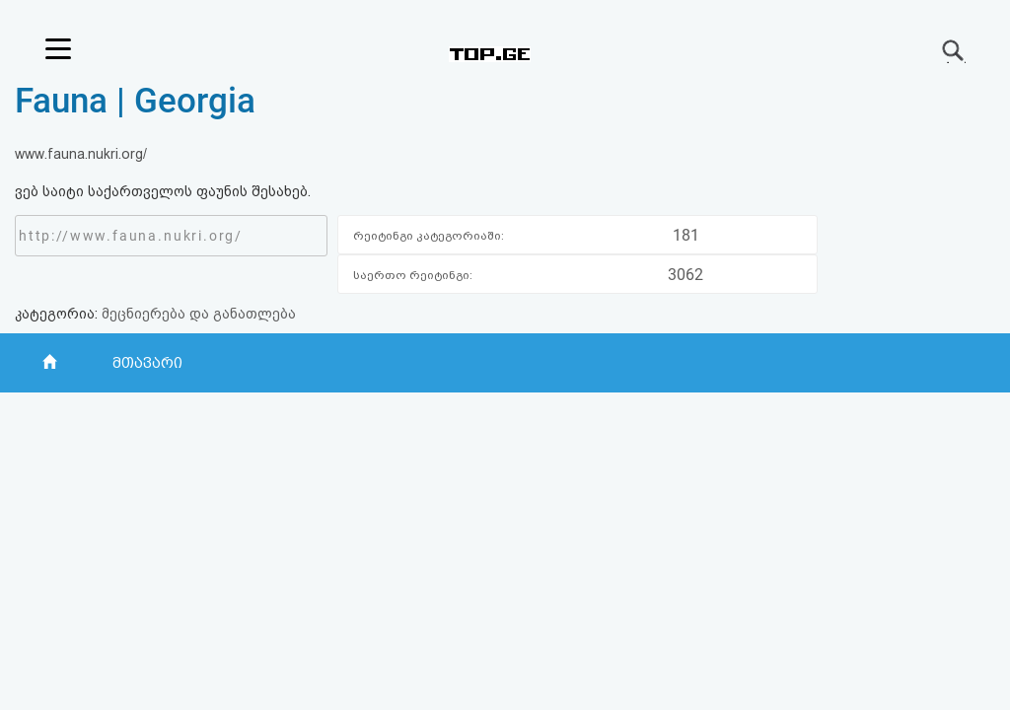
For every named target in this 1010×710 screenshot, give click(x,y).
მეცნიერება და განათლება (199, 313)
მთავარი (147, 363)
